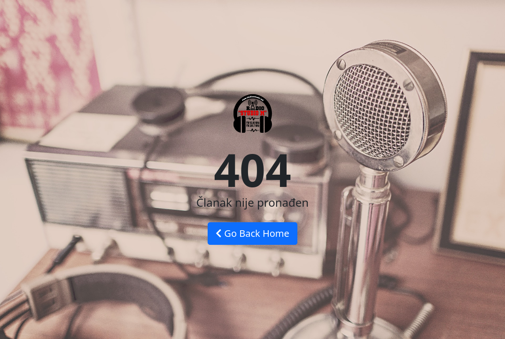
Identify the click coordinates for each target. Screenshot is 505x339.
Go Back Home (252, 233)
